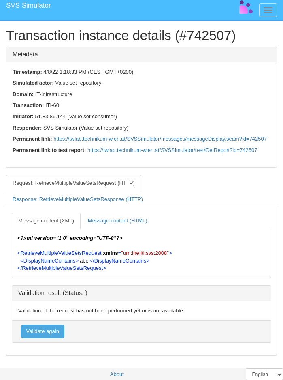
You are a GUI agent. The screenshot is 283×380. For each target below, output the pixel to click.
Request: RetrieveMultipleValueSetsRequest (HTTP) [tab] (74, 183)
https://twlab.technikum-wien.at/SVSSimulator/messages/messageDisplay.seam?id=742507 (160, 139)
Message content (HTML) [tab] (117, 221)
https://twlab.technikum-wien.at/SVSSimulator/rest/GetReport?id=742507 (172, 150)
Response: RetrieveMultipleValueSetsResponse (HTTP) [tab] (78, 199)
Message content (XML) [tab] (46, 221)
